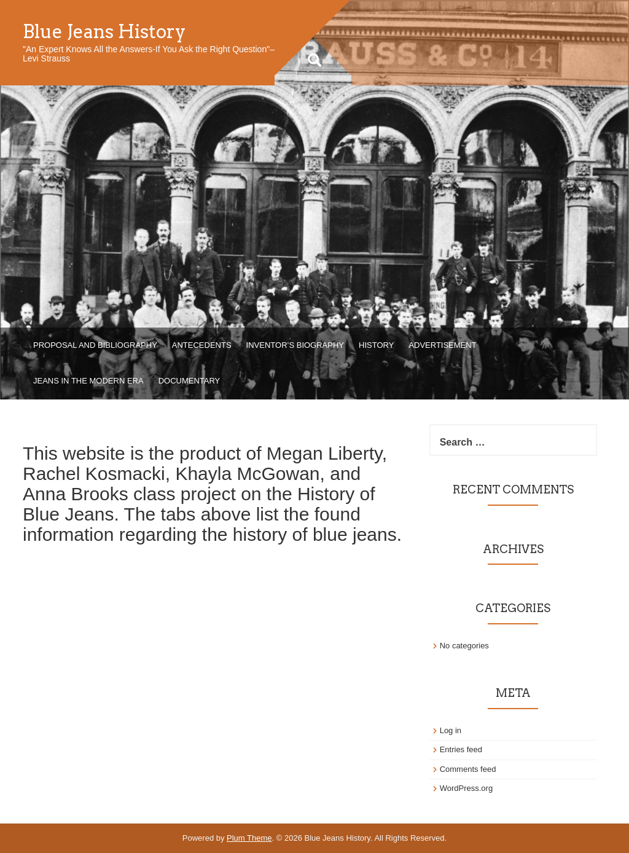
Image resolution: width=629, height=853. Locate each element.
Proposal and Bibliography (95, 345)
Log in (450, 730)
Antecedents (202, 345)
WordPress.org (466, 788)
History (376, 345)
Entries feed (461, 749)
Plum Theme (249, 838)
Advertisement (442, 345)
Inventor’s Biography (295, 345)
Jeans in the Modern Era (88, 380)
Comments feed (468, 769)
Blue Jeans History (104, 31)
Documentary (189, 380)
